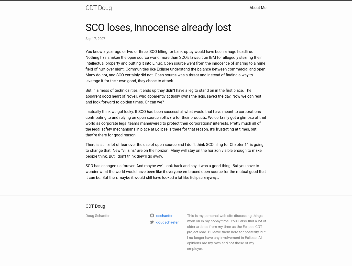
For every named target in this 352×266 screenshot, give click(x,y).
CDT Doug (99, 7)
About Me (258, 7)
